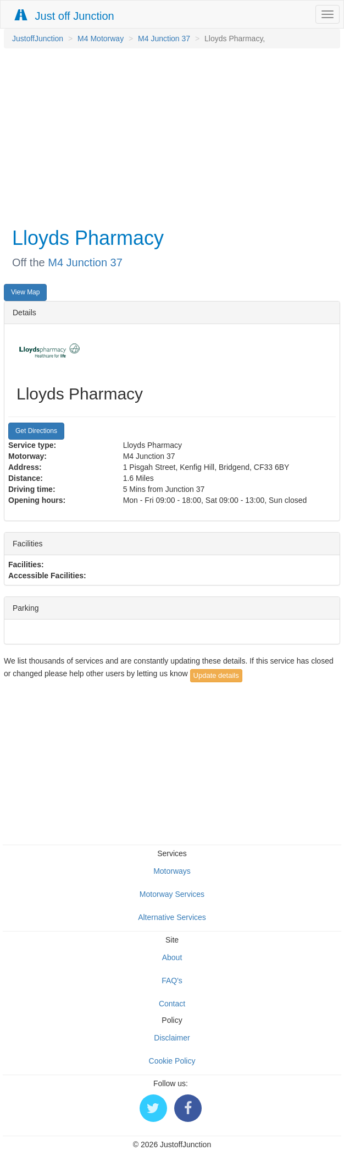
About (172, 957)
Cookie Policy (172, 1060)
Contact (172, 1003)
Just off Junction (64, 15)
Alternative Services (172, 917)
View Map (25, 292)
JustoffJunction (37, 38)
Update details (216, 675)
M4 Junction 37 (164, 38)
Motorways (172, 871)
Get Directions (36, 431)
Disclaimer (172, 1037)
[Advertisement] (169, 136)
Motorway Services (172, 894)
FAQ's (172, 980)
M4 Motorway (100, 38)
